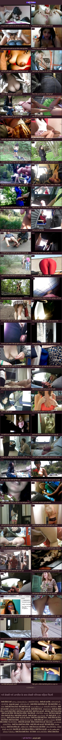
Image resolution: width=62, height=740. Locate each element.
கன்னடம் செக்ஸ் (49, 720)
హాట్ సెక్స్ (27, 709)
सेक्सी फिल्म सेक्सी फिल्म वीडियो (21, 724)
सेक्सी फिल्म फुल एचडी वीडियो (37, 727)
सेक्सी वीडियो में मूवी (6, 701)
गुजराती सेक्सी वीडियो (10, 711)
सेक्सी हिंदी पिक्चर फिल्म (11, 706)
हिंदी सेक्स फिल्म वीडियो (20, 713)
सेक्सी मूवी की (52, 715)
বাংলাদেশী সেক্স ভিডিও (50, 706)
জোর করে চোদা (25, 704)
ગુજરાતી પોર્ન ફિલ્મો (15, 709)
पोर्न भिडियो (33, 731)
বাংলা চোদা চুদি (56, 701)
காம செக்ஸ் (57, 722)
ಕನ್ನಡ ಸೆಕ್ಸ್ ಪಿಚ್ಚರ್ (14, 704)
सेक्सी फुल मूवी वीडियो (7, 713)
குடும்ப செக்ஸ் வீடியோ (19, 701)
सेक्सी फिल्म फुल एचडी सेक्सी (24, 711)
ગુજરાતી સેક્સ (47, 709)
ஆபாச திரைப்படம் (37, 706)
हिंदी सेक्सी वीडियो (53, 704)
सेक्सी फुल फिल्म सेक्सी (13, 717)
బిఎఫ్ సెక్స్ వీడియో (25, 717)
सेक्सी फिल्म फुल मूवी (38, 711)
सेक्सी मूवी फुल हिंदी (45, 701)
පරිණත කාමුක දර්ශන (27, 720)
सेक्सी (22, 709)
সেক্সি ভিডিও (39, 713)
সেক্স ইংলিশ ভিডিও (33, 701)
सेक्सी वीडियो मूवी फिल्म (54, 717)
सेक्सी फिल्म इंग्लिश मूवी (13, 727)
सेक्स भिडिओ (4, 720)
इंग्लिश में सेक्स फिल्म (53, 731)
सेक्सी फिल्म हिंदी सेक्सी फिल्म (39, 717)
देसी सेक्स (47, 711)
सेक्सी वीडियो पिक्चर (36, 709)
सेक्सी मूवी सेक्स (32, 715)
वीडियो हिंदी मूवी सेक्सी (24, 722)
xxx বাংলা (9, 729)
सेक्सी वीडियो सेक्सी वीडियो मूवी (38, 704)
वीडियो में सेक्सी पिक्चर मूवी (38, 722)
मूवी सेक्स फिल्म (31, 2)
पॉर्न (47, 715)
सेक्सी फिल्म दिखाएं (14, 720)
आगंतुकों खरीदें (36, 738)
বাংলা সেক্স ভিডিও (42, 731)
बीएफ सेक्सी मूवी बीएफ (7, 715)
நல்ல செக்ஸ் (41, 715)
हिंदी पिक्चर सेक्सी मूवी (55, 713)
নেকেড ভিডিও (7, 724)
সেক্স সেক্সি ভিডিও (51, 727)
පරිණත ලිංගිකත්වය (9, 731)
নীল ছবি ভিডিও (12, 722)
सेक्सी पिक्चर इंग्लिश (56, 711)
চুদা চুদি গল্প (4, 704)
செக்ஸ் (46, 713)
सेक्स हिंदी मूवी (31, 713)
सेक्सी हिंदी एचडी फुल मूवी (37, 724)
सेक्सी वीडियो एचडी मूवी (21, 715)
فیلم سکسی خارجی (53, 729)
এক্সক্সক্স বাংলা (25, 727)
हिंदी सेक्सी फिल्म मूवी (24, 706)
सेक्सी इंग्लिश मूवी (38, 720)
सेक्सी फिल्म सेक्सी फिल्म (22, 731)
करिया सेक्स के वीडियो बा (28, 729)
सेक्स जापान (49, 722)
